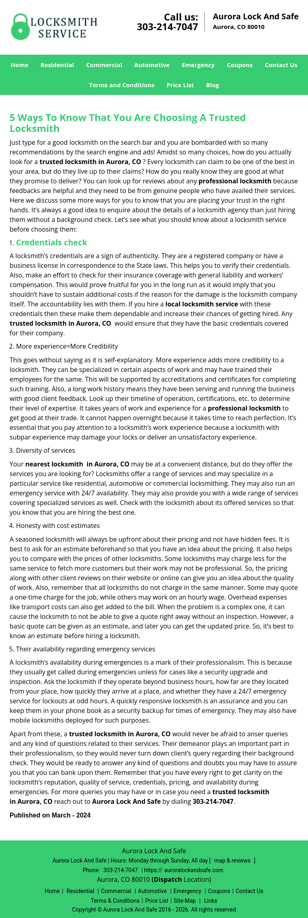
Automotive (152, 65)
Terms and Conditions (121, 85)
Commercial (104, 65)
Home (19, 65)
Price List (180, 85)
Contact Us (281, 65)
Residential (57, 65)
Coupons (240, 65)
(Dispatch (168, 879)
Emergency (198, 65)
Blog (212, 85)
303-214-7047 (167, 26)
